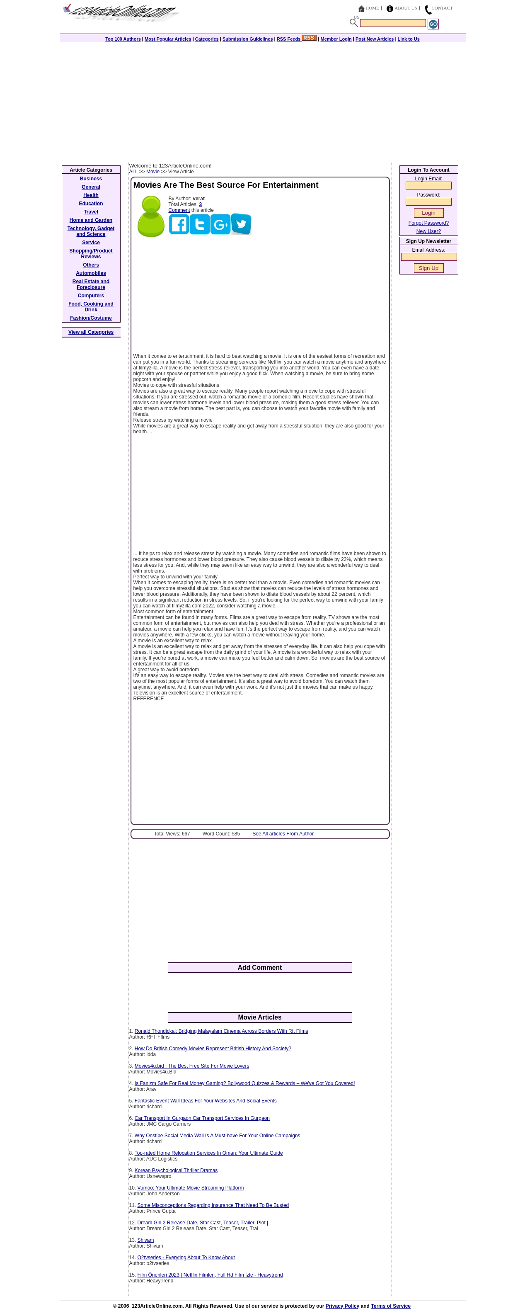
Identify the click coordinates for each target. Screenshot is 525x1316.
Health (91, 195)
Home (372, 7)
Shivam (146, 1240)
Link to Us (409, 38)
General (91, 187)
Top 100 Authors (123, 38)
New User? (428, 231)
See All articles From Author (283, 834)
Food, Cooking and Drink (91, 307)
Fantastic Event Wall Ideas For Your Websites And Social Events (206, 1101)
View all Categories (91, 332)
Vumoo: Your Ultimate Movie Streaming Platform (191, 1188)
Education (91, 203)
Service (91, 242)
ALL (133, 172)
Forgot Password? (429, 223)
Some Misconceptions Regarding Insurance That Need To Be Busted (213, 1205)
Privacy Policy (342, 1306)
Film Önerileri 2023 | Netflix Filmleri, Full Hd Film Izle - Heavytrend (210, 1275)
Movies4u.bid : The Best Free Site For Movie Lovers (192, 1066)
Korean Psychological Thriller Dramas (176, 1170)
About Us (405, 7)
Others (91, 265)
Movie (153, 172)
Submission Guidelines (248, 38)
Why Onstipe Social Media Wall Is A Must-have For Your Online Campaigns (217, 1136)
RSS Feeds (297, 38)
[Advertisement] (263, 100)
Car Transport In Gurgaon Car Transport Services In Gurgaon (202, 1118)
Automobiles (91, 273)
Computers (91, 296)
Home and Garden (91, 220)
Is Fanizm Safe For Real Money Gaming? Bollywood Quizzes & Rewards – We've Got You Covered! (245, 1083)
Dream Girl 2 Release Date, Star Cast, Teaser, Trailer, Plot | (203, 1223)
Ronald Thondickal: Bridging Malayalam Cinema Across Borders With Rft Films (221, 1031)
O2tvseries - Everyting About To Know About (186, 1257)
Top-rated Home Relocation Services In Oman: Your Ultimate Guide (209, 1153)
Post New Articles (375, 38)
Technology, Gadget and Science (91, 231)
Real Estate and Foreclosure (91, 284)
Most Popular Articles (168, 38)
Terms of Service (391, 1306)
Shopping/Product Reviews (91, 254)
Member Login (336, 38)
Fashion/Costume (91, 318)
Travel (91, 212)
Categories (207, 38)
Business (91, 179)
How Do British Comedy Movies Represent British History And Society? (213, 1048)
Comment (179, 210)
